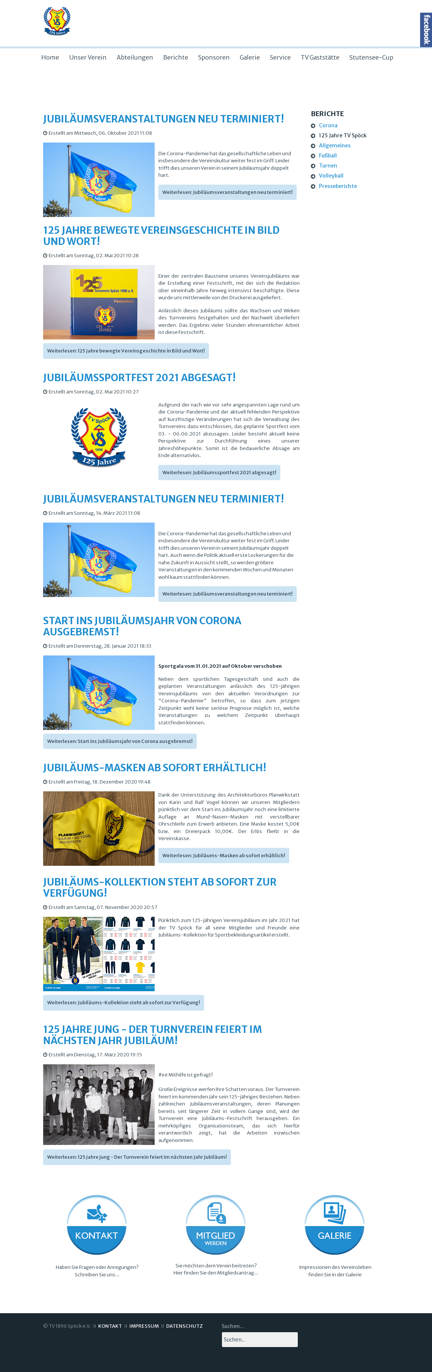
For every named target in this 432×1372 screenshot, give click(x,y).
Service (280, 57)
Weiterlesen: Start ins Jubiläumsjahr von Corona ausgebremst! (120, 741)
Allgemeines (335, 145)
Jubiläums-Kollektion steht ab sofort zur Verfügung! (160, 887)
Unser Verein (88, 57)
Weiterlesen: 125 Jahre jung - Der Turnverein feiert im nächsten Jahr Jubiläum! (137, 1157)
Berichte (175, 57)
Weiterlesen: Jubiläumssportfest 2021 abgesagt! (219, 472)
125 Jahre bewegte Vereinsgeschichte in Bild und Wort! (161, 236)
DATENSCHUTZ (184, 1326)
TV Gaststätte (320, 57)
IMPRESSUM (144, 1326)
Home (50, 57)
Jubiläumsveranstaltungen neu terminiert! (163, 119)
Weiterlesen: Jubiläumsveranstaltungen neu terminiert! (227, 192)
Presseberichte (338, 186)
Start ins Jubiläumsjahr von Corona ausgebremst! (142, 626)
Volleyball (331, 175)
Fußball (328, 155)
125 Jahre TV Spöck (343, 135)
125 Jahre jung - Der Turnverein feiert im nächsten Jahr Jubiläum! (152, 1035)
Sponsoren (214, 57)
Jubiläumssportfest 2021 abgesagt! (139, 377)
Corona (328, 125)
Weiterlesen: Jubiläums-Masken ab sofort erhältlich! (223, 855)
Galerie (250, 57)
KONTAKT (110, 1326)
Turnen (328, 165)
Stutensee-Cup (371, 57)
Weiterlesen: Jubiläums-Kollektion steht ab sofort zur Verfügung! (123, 1002)
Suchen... (233, 1326)
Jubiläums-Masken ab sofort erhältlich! (154, 768)
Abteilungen (135, 57)
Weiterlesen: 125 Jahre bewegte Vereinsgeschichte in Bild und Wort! (126, 351)
